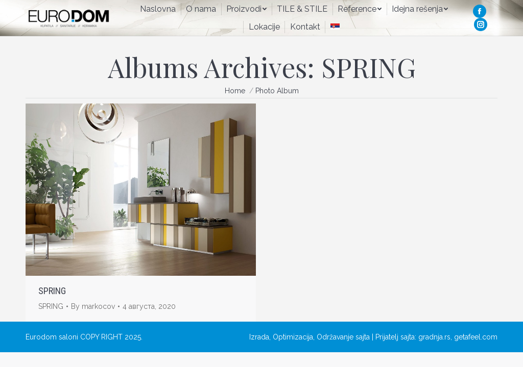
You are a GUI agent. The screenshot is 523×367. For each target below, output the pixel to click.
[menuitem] (158, 9)
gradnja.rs (434, 337)
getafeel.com (475, 337)
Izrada (259, 337)
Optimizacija (293, 337)
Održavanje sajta (343, 337)
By (93, 306)
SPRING (52, 290)
